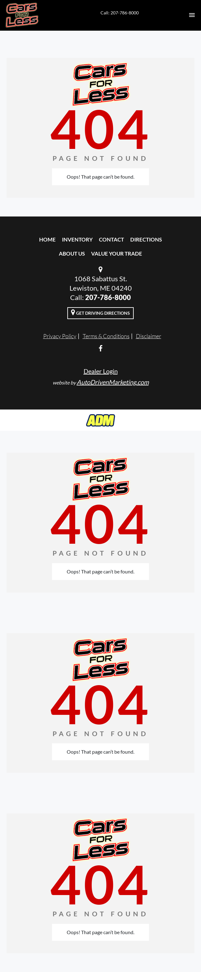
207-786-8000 (108, 297)
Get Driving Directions (100, 312)
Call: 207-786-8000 (119, 12)
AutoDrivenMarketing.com (113, 382)
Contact (111, 239)
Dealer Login (101, 371)
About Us (72, 253)
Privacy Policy (59, 336)
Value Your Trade (116, 253)
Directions (146, 239)
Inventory (77, 239)
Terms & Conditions (106, 336)
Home (47, 239)
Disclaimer (148, 336)
